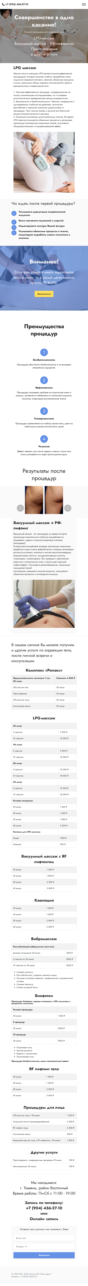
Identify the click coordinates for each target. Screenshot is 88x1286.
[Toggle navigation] (84, 4)
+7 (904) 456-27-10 (15, 4)
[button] (20, 510)
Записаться (44, 295)
